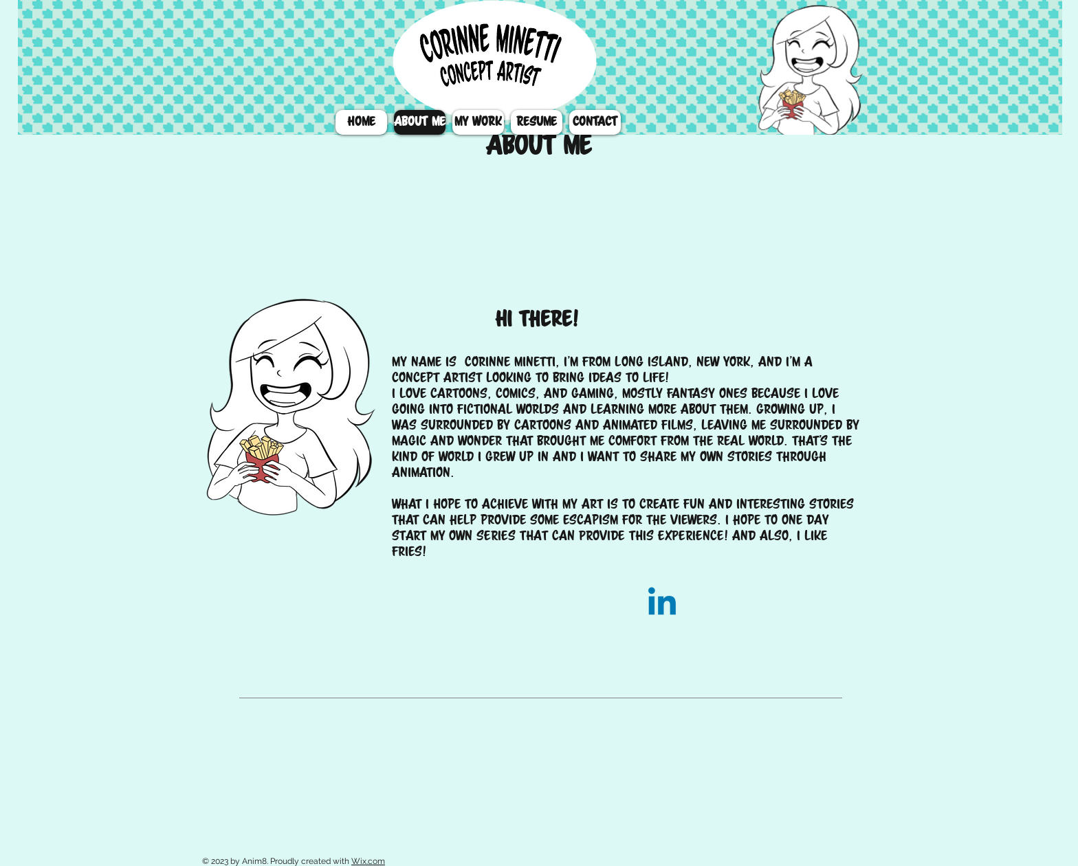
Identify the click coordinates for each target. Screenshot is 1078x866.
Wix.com (368, 861)
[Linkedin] (662, 604)
